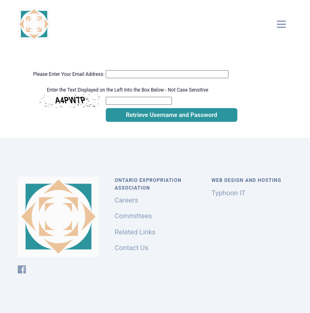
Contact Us (131, 248)
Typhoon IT (228, 193)
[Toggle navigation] (281, 24)
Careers (126, 200)
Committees (133, 216)
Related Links (135, 232)
